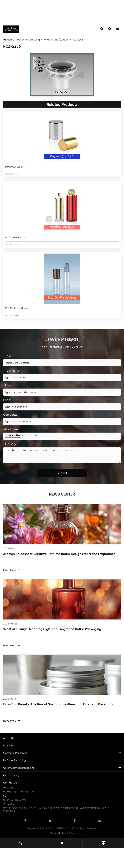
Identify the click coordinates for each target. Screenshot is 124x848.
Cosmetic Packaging (15, 752)
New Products (11, 745)
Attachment (11, 429)
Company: (10, 414)
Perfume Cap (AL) (15, 166)
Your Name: (11, 370)
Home (10, 39)
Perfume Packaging (28, 39)
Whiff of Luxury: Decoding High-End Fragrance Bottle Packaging (52, 629)
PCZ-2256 (77, 39)
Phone (7, 400)
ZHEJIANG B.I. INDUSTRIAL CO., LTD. (58, 828)
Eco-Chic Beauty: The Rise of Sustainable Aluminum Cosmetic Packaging (58, 704)
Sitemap (54, 833)
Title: (7, 356)
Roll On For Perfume (16, 308)
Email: (8, 385)
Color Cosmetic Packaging (19, 767)
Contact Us (10, 782)
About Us (8, 738)
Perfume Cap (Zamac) (55, 39)
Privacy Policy (67, 833)
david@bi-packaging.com (18, 791)
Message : (10, 444)
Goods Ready (11, 775)
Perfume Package (15, 237)
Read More (11, 174)
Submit (62, 473)
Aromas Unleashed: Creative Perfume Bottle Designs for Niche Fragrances (59, 554)
